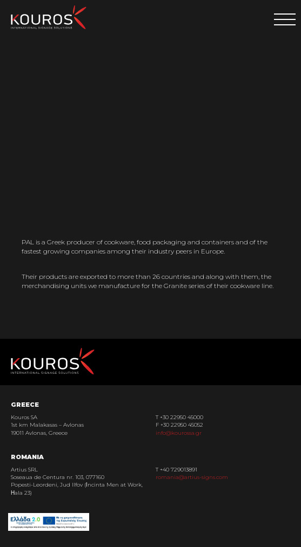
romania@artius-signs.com (192, 477)
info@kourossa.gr (179, 432)
